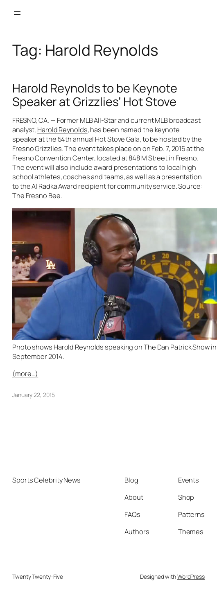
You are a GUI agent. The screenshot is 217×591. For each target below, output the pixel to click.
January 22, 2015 (33, 395)
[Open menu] (17, 13)
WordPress (191, 576)
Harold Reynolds (62, 129)
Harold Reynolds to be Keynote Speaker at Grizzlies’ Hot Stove (94, 94)
